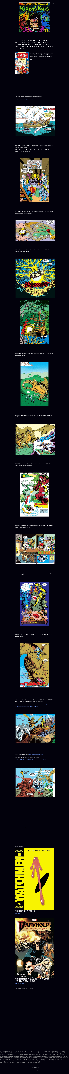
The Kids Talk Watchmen (25, 911)
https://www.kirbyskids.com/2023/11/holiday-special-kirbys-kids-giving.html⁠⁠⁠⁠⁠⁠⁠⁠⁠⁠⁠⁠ (31, 759)
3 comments (20, 913)
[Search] (53, 3)
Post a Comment (21, 983)
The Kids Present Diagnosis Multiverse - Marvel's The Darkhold (32, 980)
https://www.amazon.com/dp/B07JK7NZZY (24, 99)
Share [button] (16, 805)
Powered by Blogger (35, 1067)
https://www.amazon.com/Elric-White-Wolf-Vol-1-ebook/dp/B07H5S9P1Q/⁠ (31, 704)
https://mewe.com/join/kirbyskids (36, 754)
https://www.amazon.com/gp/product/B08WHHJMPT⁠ (26, 706)
